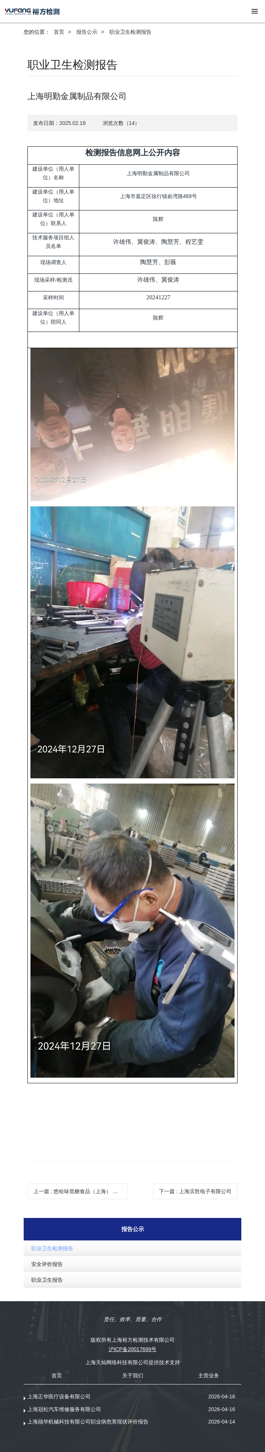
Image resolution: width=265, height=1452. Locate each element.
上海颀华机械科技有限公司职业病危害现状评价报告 (87, 1422)
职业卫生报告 (47, 1280)
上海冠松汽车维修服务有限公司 (64, 1409)
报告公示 (86, 32)
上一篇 (80, 1191)
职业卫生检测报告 (130, 32)
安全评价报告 (47, 1264)
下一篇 (195, 1191)
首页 (59, 32)
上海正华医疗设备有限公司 (59, 1396)
